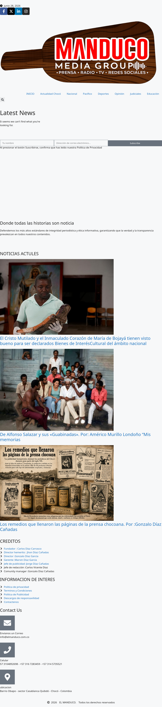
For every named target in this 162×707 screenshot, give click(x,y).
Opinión (119, 93)
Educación (153, 93)
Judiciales (135, 93)
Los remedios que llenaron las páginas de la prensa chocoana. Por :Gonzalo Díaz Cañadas (80, 526)
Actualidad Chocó (50, 93)
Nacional (72, 93)
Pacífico (87, 93)
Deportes (103, 93)
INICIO (30, 93)
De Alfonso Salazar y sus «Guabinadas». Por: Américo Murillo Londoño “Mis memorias (75, 436)
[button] (2, 99)
